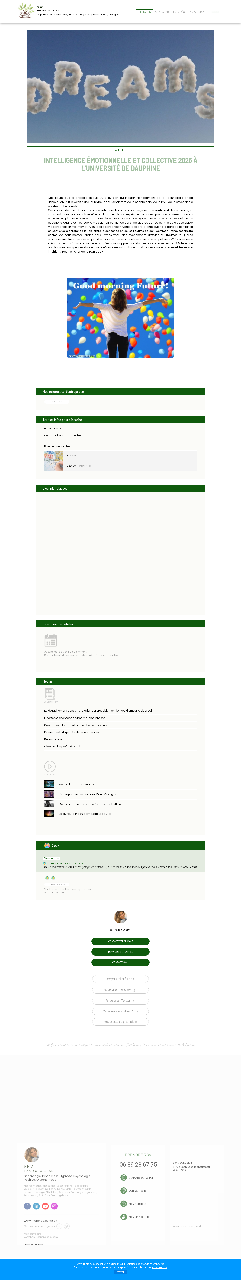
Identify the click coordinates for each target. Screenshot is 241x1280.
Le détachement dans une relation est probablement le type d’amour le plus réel (98, 710)
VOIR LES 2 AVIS (57, 884)
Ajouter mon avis (54, 892)
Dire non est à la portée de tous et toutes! (72, 732)
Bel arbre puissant (56, 739)
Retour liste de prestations (120, 1022)
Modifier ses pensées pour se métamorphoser (74, 717)
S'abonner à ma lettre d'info (120, 1011)
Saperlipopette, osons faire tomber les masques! (76, 725)
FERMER (120, 1272)
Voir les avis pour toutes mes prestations (68, 889)
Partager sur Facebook (120, 990)
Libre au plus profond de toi (62, 746)
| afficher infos (84, 466)
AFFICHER (57, 402)
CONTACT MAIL (120, 962)
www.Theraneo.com (88, 1264)
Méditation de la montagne (77, 784)
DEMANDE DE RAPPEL (120, 952)
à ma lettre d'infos (107, 655)
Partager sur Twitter (120, 1000)
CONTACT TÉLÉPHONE (120, 941)
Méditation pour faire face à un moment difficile (90, 804)
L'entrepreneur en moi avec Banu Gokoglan (88, 794)
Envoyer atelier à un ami (120, 979)
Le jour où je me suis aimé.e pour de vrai (85, 813)
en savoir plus (159, 1267)
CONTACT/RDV (215, 12)
